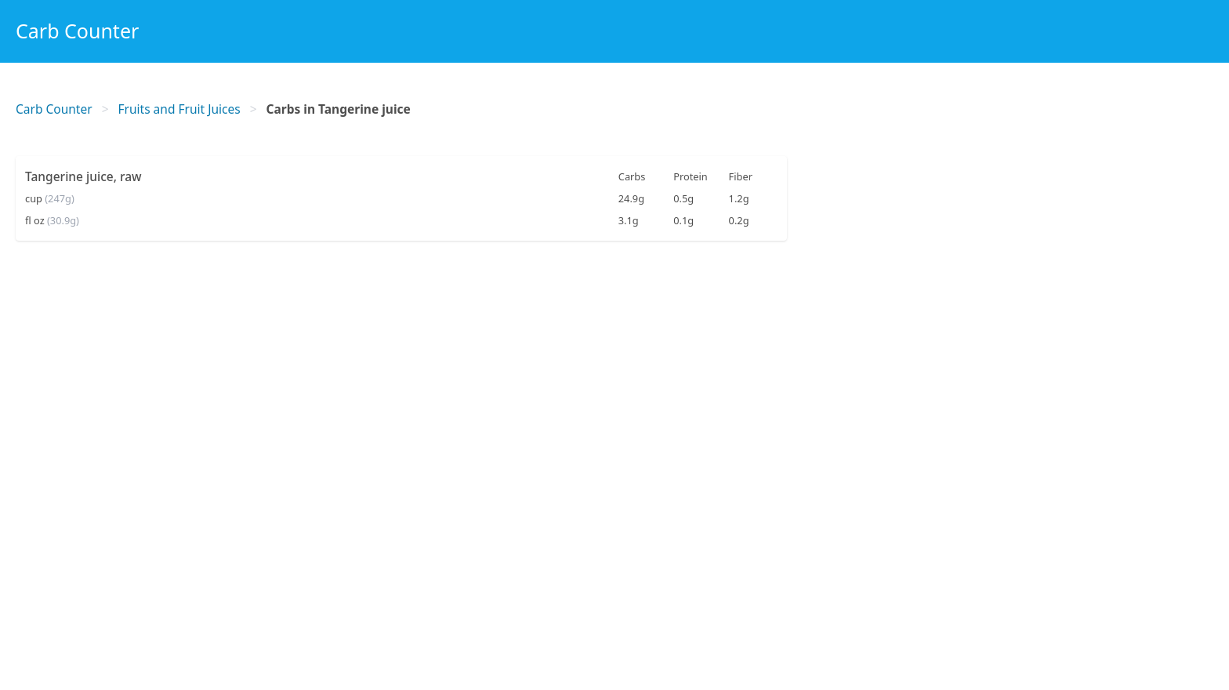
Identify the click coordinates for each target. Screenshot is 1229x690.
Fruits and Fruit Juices (179, 109)
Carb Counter (77, 30)
